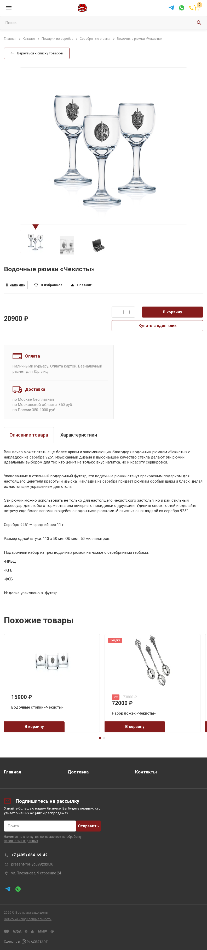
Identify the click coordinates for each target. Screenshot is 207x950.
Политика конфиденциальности (27, 919)
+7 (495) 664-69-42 (29, 855)
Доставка (78, 771)
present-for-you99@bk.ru (32, 864)
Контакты (146, 771)
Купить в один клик (157, 325)
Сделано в (26, 942)
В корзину (172, 312)
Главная (12, 771)
